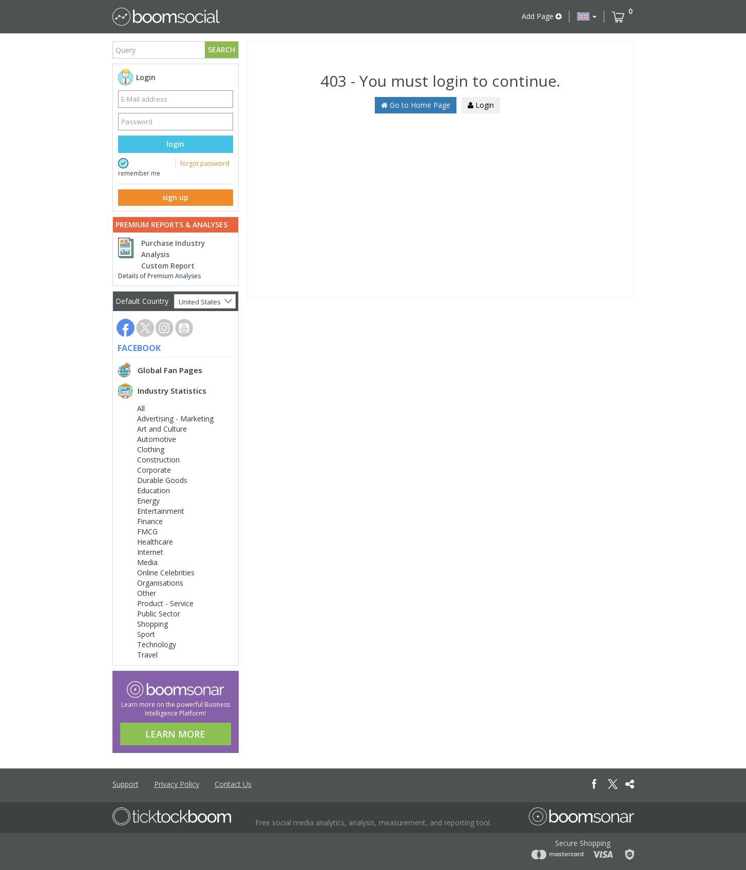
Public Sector (158, 613)
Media (147, 562)
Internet (150, 552)
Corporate (154, 470)
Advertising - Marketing (175, 418)
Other (146, 593)
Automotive (156, 439)
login (175, 144)
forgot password (204, 163)
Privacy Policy (176, 784)
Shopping (152, 624)
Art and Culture (162, 429)
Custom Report (168, 265)
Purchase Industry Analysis (173, 249)
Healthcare (155, 542)
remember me (139, 173)
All (141, 408)
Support (125, 784)
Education (153, 490)
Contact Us (233, 784)
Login (481, 105)
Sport (146, 634)
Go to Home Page (415, 105)
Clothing (150, 449)
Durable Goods (162, 480)
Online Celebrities (166, 572)
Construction (158, 460)
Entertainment (160, 511)
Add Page (542, 16)
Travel (147, 655)
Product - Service (165, 603)
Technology (156, 644)
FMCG (147, 531)
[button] (586, 16)
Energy (148, 501)
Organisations (160, 583)
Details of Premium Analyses (159, 276)
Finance (150, 521)
